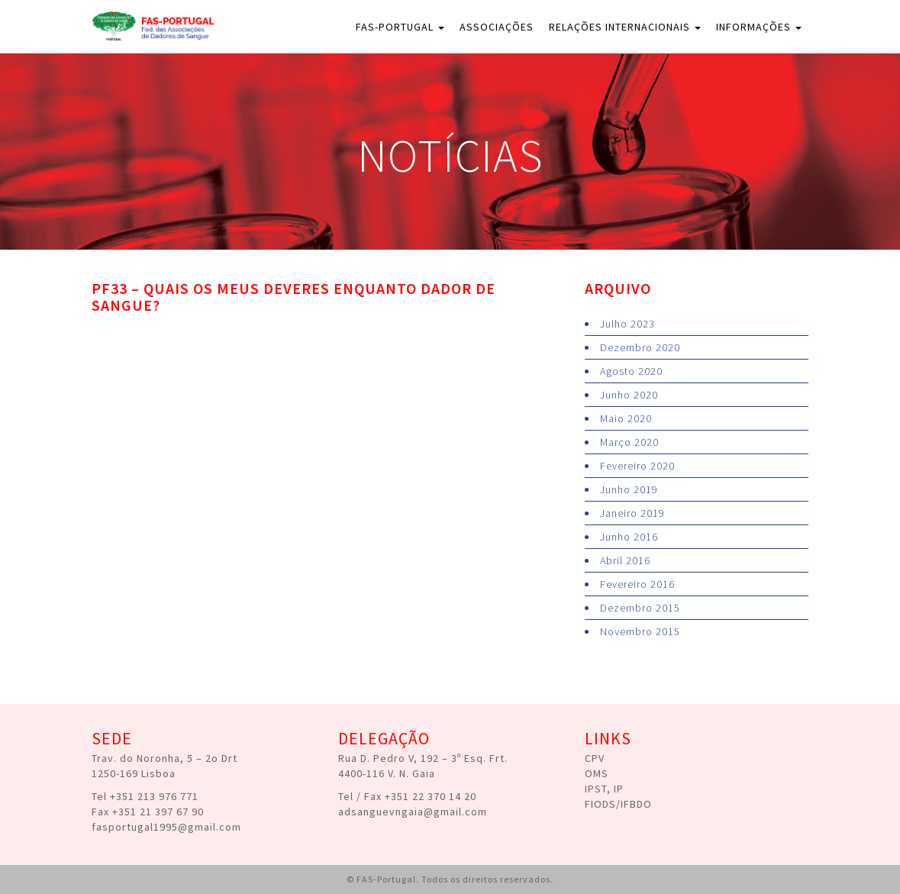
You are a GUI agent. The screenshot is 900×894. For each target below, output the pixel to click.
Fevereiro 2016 (637, 584)
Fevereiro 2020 (637, 466)
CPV (595, 758)
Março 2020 (629, 442)
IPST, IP (604, 789)
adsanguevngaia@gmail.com (412, 811)
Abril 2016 (625, 560)
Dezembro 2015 (640, 608)
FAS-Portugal (400, 27)
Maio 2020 (626, 418)
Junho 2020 (629, 395)
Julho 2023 (627, 324)
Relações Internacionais (625, 27)
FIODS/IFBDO (618, 804)
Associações (497, 27)
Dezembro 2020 (640, 347)
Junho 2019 (629, 489)
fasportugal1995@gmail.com (166, 827)
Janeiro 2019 (632, 513)
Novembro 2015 (640, 631)
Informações (759, 27)
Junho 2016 (629, 537)
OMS (596, 773)
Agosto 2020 (631, 371)
